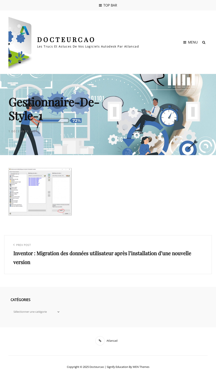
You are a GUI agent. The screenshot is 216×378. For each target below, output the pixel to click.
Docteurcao (66, 39)
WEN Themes (141, 367)
